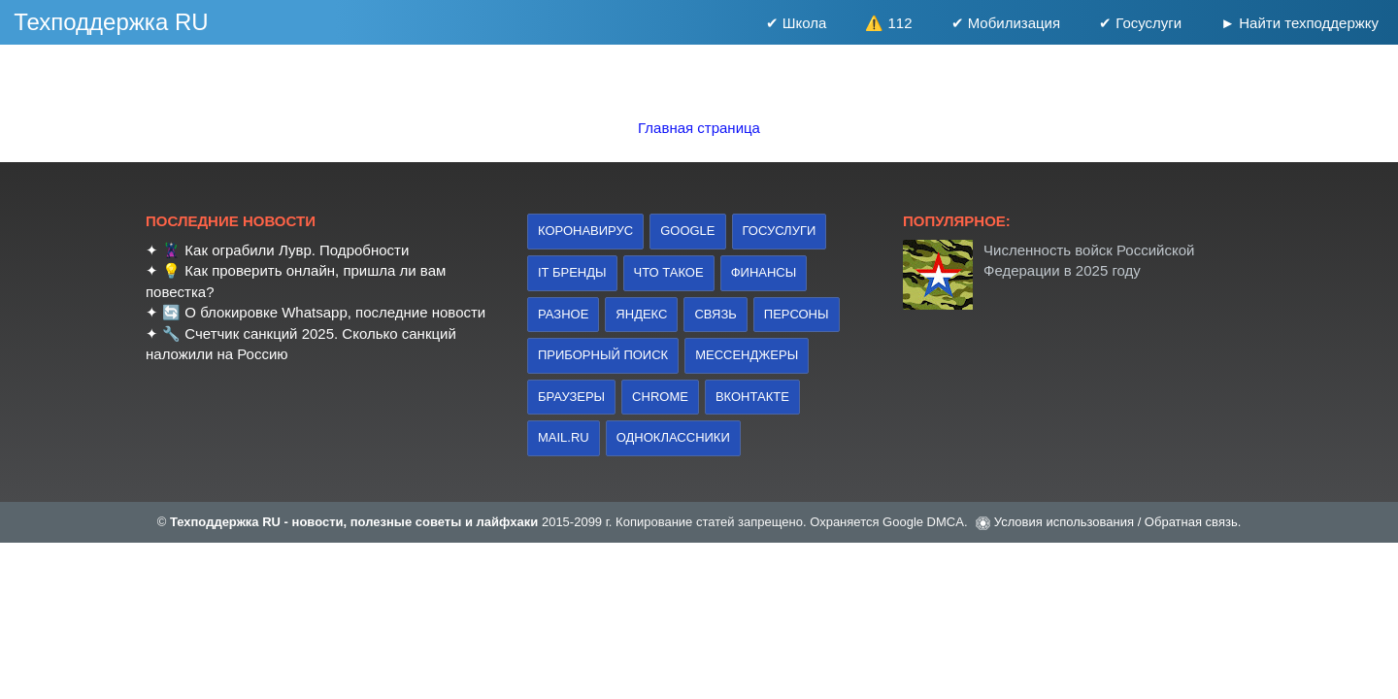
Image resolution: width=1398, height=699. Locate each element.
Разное (563, 314)
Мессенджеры (746, 355)
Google (687, 230)
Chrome (660, 396)
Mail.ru (563, 437)
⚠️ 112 (888, 23)
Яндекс (641, 314)
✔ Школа (796, 23)
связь (715, 314)
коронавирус (585, 230)
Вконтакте (752, 396)
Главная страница (699, 127)
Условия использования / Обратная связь (1116, 522)
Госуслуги (779, 230)
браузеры (571, 396)
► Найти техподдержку (1299, 23)
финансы (764, 272)
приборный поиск (603, 355)
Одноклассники (673, 437)
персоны (796, 314)
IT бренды (572, 272)
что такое (669, 272)
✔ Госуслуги (1140, 23)
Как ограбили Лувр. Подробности (296, 250)
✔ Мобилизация (1006, 23)
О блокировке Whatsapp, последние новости (334, 312)
